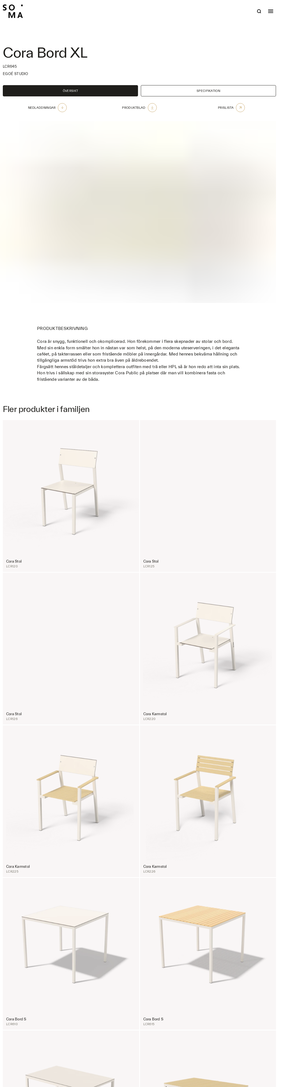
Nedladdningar (47, 107)
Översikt (70, 90)
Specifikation (208, 90)
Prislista (231, 107)
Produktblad (139, 107)
